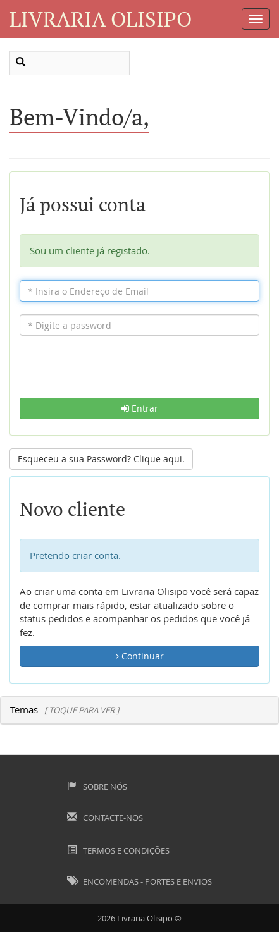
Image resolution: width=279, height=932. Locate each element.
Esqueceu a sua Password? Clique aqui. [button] (101, 459)
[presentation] (140, 373)
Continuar (140, 656)
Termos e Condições (118, 850)
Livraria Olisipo (100, 18)
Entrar (139, 408)
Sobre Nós (97, 786)
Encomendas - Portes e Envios (139, 881)
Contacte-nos (105, 817)
